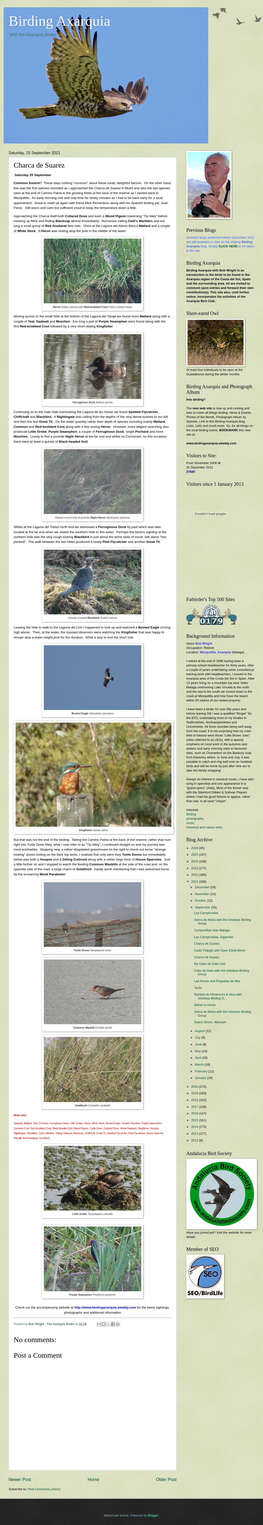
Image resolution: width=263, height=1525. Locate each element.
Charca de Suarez (206, 943)
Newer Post (20, 1479)
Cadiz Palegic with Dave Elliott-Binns (219, 950)
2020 (195, 1086)
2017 (195, 1107)
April (198, 1057)
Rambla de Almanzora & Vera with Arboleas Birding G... (218, 996)
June (199, 1044)
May (198, 1051)
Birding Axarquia (59, 21)
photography (195, 818)
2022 (195, 875)
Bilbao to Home (205, 1005)
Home (93, 1479)
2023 (195, 868)
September (203, 907)
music (190, 823)
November (202, 894)
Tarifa (198, 988)
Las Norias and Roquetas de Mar (217, 981)
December (202, 887)
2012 (195, 1140)
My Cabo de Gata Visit (209, 964)
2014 (195, 1127)
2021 (195, 881)
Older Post (166, 1479)
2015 (195, 1120)
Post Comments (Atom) (44, 1489)
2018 (195, 1100)
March (199, 1064)
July (198, 1037)
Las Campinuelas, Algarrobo (214, 937)
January (201, 1078)
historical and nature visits (204, 827)
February (201, 1071)
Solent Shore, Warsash (210, 1022)
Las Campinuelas (206, 913)
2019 (195, 1093)
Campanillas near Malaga (212, 930)
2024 (195, 861)
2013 (195, 1133)
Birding (191, 814)
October (201, 900)
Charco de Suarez (206, 957)
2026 (195, 848)
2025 (195, 854)
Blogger (153, 1515)
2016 (195, 1113)
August (200, 1031)
